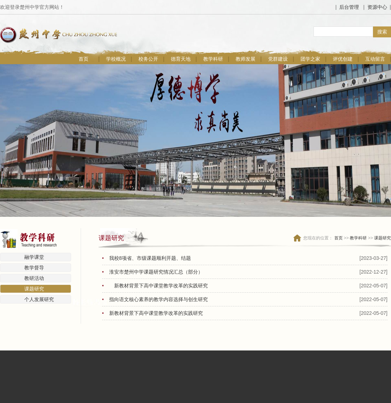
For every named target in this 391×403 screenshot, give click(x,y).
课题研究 (34, 289)
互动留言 (375, 59)
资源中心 (377, 7)
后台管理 (349, 7)
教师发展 (245, 59)
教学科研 (213, 59)
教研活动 (34, 278)
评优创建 (343, 59)
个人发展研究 (39, 299)
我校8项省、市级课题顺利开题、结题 (150, 258)
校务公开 (148, 59)
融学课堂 (34, 257)
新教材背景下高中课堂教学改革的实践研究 (161, 285)
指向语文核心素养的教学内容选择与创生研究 (158, 299)
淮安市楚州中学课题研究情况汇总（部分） (156, 272)
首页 (83, 59)
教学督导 (34, 267)
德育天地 (181, 59)
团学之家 (310, 59)
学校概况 (116, 59)
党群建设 (278, 59)
